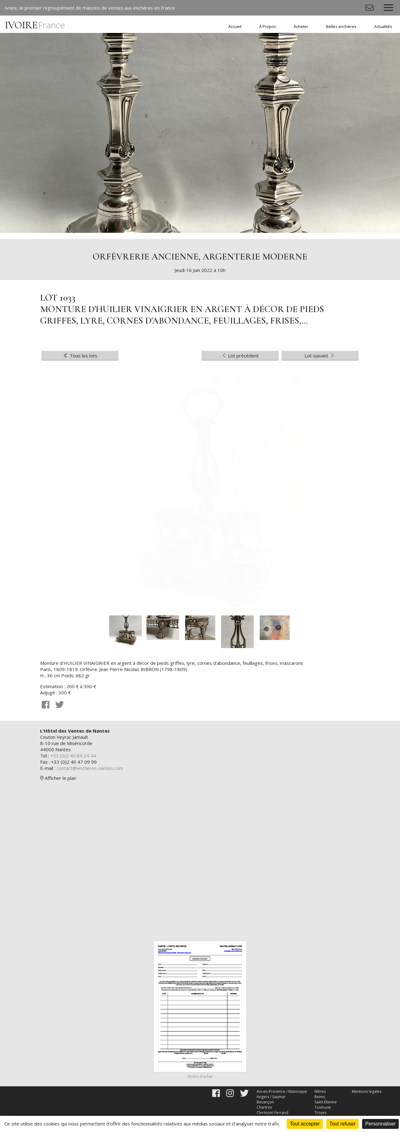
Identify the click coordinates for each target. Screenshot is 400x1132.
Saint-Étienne (325, 1102)
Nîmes (320, 1091)
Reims (319, 1096)
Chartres (264, 1107)
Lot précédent (240, 355)
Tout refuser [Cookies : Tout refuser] (342, 1123)
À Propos (267, 26)
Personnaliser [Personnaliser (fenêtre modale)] (380, 1123)
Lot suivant (320, 355)
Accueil (234, 26)
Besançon (265, 1102)
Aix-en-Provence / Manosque (282, 1091)
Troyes (320, 1112)
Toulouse (322, 1107)
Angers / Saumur (271, 1096)
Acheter (301, 26)
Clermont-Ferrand (272, 1112)
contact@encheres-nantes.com (90, 768)
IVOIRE (35, 25)
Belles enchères (341, 26)
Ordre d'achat (200, 1076)
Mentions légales (366, 1091)
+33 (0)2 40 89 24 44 (73, 755)
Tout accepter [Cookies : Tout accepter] (305, 1123)
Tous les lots (80, 355)
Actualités (383, 26)
